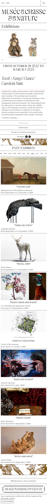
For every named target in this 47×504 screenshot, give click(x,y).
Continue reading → (10, 118)
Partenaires (23, 128)
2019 (28, 153)
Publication (23, 123)
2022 (19, 153)
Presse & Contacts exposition (23, 132)
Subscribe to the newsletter (24, 481)
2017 (37, 153)
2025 (5, 153)
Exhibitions (10, 26)
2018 (32, 153)
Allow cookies (7, 501)
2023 (14, 153)
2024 (9, 153)
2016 (41, 153)
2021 (23, 153)
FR (3, 3)
